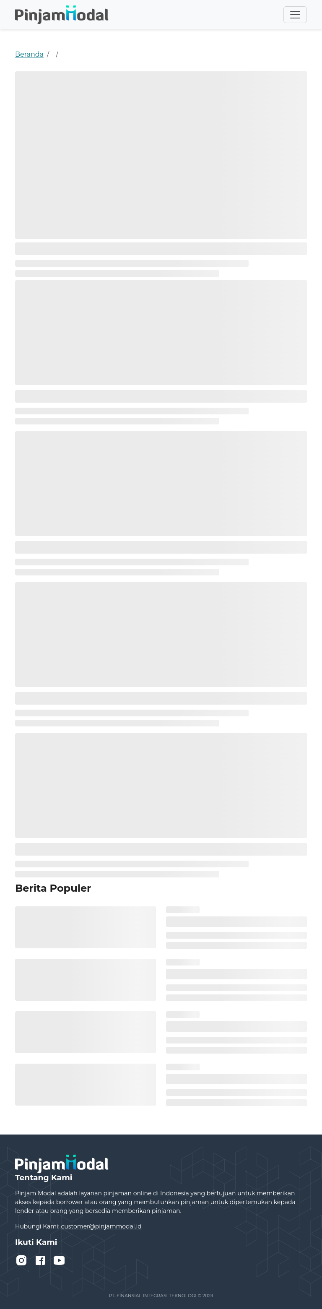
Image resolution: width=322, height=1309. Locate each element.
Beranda (29, 54)
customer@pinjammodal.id (101, 1226)
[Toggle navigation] (295, 14)
